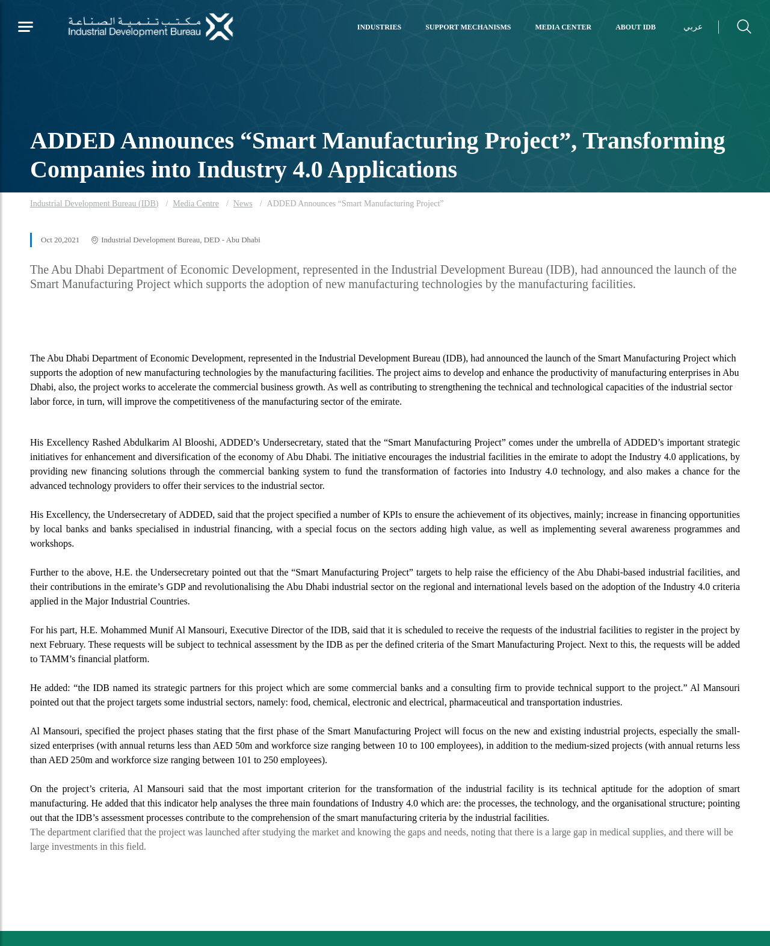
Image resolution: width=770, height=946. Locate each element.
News (243, 203)
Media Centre (196, 203)
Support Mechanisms (468, 27)
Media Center (563, 27)
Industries (379, 27)
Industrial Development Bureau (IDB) (94, 203)
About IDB (635, 27)
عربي (693, 26)
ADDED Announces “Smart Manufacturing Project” (355, 203)
